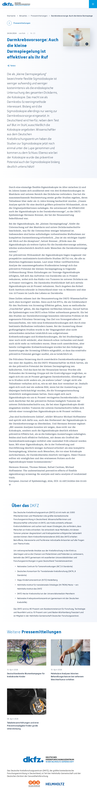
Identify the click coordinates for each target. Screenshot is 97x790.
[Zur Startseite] (16, 4)
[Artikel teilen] (11, 65)
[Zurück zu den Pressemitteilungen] (18, 23)
